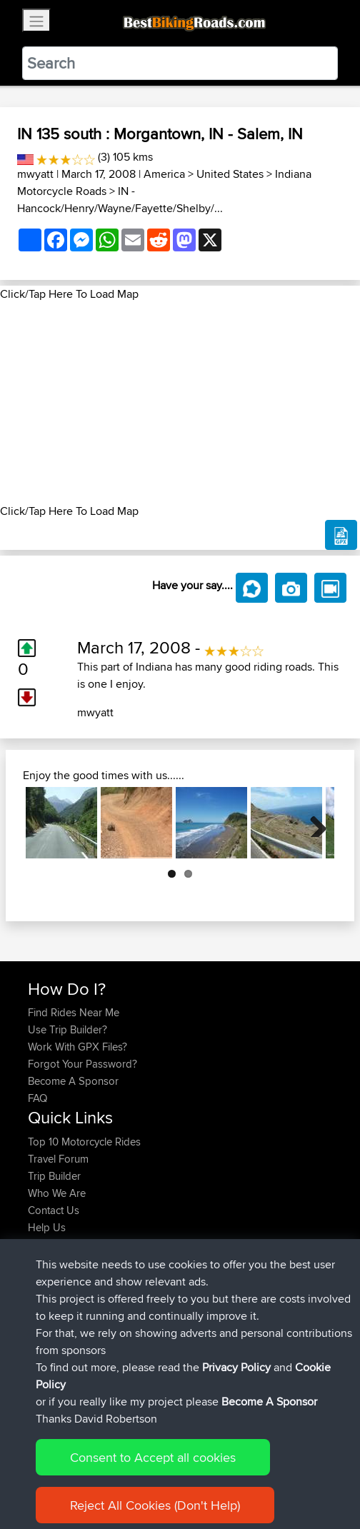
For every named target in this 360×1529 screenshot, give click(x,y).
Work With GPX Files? (77, 1046)
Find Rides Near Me (73, 1012)
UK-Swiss (177, 1270)
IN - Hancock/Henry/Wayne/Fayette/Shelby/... (120, 199)
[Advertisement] (180, 403)
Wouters (48, 1322)
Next (313, 822)
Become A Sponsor (73, 1080)
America (164, 174)
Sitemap (161, 1473)
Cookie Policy (290, 1473)
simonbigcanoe (65, 1270)
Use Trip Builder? (67, 1029)
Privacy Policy (219, 1473)
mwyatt (35, 174)
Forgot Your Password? (82, 1063)
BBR (146, 1287)
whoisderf (52, 1356)
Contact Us (53, 1210)
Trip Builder (54, 1175)
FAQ (37, 1098)
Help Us (47, 1227)
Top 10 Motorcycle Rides (84, 1141)
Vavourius (52, 1339)
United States (230, 174)
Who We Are (57, 1192)
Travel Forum (58, 1158)
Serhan (46, 1305)
